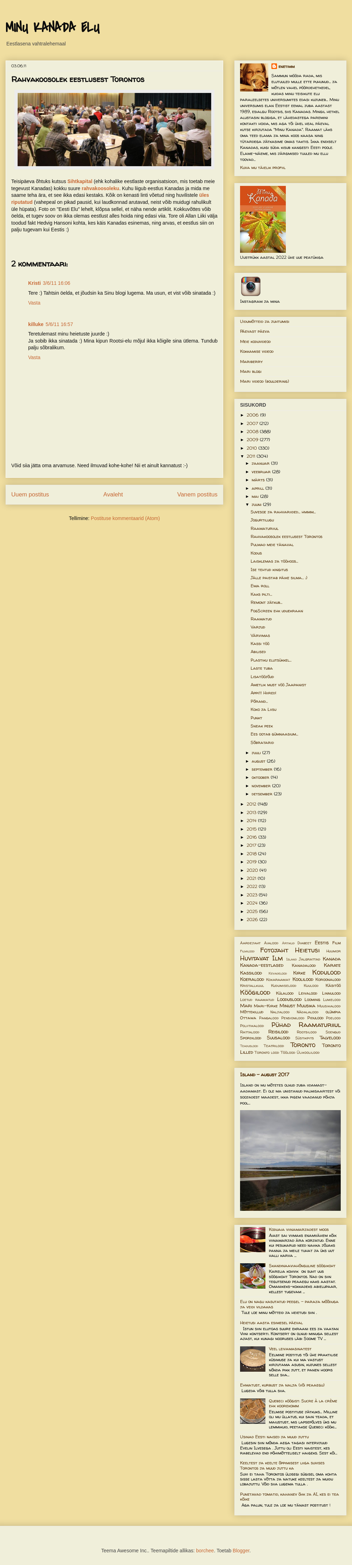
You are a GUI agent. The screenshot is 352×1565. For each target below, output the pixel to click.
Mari (246, 1005)
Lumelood (332, 999)
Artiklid (288, 943)
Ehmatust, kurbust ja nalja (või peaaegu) (282, 1385)
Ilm (277, 958)
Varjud (258, 627)
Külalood (285, 993)
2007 (253, 423)
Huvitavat (254, 958)
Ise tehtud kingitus (269, 569)
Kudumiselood (283, 985)
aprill (258, 488)
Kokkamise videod (257, 351)
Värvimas (260, 635)
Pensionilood (292, 1017)
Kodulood (326, 972)
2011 (252, 456)
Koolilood (303, 979)
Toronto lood (266, 1052)
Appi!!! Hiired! (263, 693)
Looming (312, 999)
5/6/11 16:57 (59, 324)
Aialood (271, 942)
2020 (253, 870)
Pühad (281, 1024)
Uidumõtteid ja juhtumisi (264, 321)
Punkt (256, 718)
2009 (253, 440)
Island (291, 959)
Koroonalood (328, 979)
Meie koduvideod (255, 341)
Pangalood (269, 1017)
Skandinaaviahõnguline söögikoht (302, 1266)
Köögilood (255, 992)
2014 (252, 821)
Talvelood (330, 1037)
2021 (252, 878)
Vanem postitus (197, 494)
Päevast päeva (255, 331)
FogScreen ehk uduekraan (277, 611)
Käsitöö (333, 985)
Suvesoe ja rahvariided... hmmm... (283, 512)
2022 (253, 886)
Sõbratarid (262, 742)
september (263, 769)
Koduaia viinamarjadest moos (299, 1229)
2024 (253, 903)
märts (259, 480)
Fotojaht (274, 949)
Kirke (299, 972)
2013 (252, 812)
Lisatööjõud (262, 677)
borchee (205, 1550)
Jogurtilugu (262, 520)
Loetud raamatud (257, 999)
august (259, 761)
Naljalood (280, 1011)
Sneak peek (262, 726)
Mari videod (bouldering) (264, 381)
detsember (263, 794)
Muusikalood (329, 1005)
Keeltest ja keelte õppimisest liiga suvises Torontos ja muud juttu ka (282, 1465)
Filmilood (247, 951)
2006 (253, 415)
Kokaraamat (278, 979)
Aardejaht (250, 942)
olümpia (333, 1012)
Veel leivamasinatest (290, 1349)
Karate (332, 965)
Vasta (34, 303)
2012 (252, 804)
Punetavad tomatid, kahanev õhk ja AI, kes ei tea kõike (289, 1496)
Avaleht (113, 494)
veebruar (262, 472)
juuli (257, 753)
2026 (253, 919)
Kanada (332, 958)
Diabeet (304, 942)
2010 (252, 448)
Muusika (306, 1005)
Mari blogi (251, 371)
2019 (252, 862)
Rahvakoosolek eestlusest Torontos (286, 536)
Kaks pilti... (261, 594)
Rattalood (249, 1031)
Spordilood (250, 1038)
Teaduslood (249, 1046)
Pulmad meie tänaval (272, 544)
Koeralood (252, 979)
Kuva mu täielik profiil (262, 167)
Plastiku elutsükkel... (271, 660)
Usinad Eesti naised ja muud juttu (274, 1437)
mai (256, 496)
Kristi (34, 283)
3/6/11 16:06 (56, 283)
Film (336, 943)
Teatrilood (274, 1045)
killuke (36, 324)
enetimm (286, 66)
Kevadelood (278, 973)
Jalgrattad (309, 959)
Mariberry (251, 361)
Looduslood (289, 999)
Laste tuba (262, 668)
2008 (253, 431)
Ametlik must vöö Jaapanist (278, 685)
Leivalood (307, 993)
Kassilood (251, 972)
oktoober (261, 777)
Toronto (302, 1044)
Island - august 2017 (264, 1074)
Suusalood (278, 1037)
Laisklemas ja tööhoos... (274, 561)
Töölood (288, 1052)
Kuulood (311, 985)
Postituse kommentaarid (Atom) (125, 518)
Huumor (333, 951)
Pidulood (315, 1018)
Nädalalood (308, 1011)
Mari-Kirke (266, 1006)
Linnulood (331, 993)
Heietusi (307, 949)
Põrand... (259, 701)
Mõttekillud (251, 1012)
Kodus (256, 553)
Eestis (322, 942)
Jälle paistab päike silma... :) (279, 578)
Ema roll (260, 586)
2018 (252, 854)
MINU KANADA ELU (52, 27)
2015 (252, 829)
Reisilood (278, 1031)
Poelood (333, 1017)
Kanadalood (304, 965)
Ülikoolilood (308, 1052)
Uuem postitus (30, 494)
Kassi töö (260, 643)
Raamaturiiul (264, 528)
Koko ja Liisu (263, 709)
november (262, 786)
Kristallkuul (252, 985)
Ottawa (248, 1018)
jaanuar (261, 463)
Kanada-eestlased (261, 965)
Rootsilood (307, 1031)
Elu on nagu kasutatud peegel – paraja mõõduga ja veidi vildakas (289, 1303)
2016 (252, 837)
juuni (257, 504)
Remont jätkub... (266, 602)
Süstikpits (304, 1037)
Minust (287, 1005)
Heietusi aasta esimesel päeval (271, 1323)
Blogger (241, 1550)
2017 (252, 845)
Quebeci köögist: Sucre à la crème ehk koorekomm (303, 1403)
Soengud (333, 1031)
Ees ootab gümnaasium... (274, 734)
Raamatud (261, 619)
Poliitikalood (252, 1025)
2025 (253, 911)
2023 (253, 895)
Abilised (258, 652)
